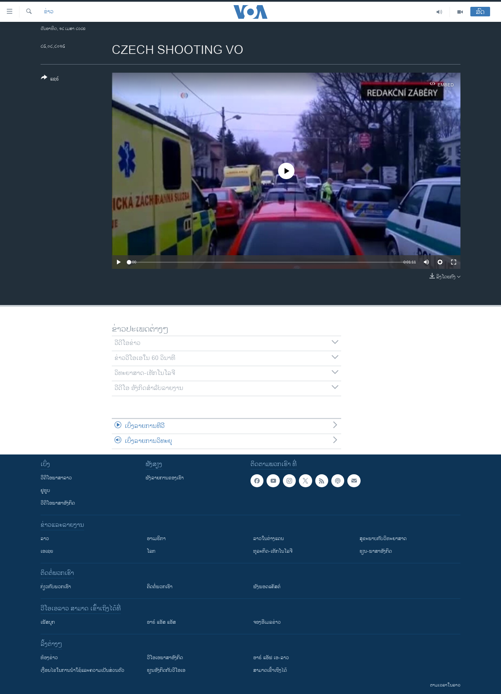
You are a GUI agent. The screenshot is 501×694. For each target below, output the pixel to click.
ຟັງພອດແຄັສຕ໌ (266, 586)
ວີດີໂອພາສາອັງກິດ (58, 503)
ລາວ (45, 538)
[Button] (50, 79)
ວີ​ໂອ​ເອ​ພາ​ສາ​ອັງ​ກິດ (165, 657)
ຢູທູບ (45, 490)
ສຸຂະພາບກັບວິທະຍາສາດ (383, 538)
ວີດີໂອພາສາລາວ (56, 477)
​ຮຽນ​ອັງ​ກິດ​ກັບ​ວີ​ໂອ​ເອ (166, 670)
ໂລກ (151, 551)
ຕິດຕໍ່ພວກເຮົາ (159, 586)
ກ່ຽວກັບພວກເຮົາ (56, 586)
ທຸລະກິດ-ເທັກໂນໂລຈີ (272, 551)
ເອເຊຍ (47, 551)
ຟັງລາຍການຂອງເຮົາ (165, 477)
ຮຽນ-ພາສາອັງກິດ (376, 551)
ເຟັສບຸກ (48, 622)
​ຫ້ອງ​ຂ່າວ (49, 657)
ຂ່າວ (49, 12)
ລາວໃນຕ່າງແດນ (268, 538)
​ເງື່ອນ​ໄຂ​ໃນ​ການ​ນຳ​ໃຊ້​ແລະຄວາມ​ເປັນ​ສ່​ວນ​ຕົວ (82, 670)
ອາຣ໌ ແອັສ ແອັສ (161, 622)
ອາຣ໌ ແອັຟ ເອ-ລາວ (271, 657)
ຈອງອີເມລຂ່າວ (267, 622)
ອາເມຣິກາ (156, 538)
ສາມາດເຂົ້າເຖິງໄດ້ (270, 670)
